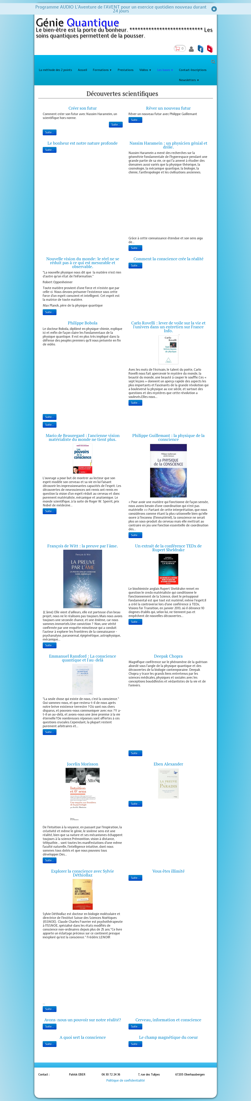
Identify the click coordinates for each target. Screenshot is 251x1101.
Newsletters (189, 80)
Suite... (115, 124)
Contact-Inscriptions (193, 70)
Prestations (126, 70)
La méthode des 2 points (55, 70)
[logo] (126, 29)
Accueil (82, 70)
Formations (102, 70)
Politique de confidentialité (125, 1080)
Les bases (165, 70)
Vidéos (145, 70)
